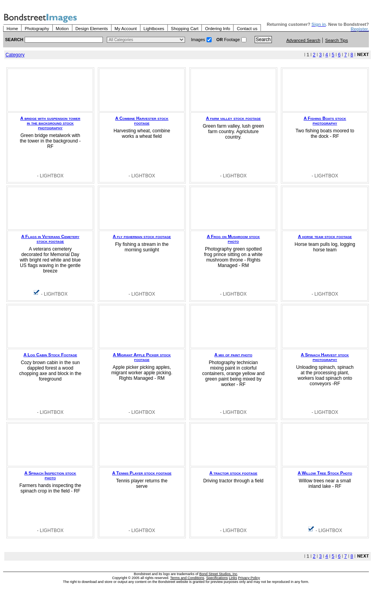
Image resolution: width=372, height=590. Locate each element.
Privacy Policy (249, 578)
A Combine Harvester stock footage (142, 120)
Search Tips (336, 40)
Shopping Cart (184, 28)
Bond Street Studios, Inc (218, 574)
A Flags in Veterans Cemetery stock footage (50, 239)
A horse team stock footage (325, 236)
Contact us (247, 28)
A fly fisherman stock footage (142, 236)
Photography (37, 28)
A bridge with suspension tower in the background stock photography (50, 123)
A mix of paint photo (233, 354)
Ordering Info (217, 28)
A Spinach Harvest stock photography (325, 357)
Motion (62, 28)
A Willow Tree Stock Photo (325, 473)
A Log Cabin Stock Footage (50, 354)
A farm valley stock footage (233, 118)
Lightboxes (154, 28)
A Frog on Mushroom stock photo (233, 239)
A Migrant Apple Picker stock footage (142, 357)
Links (233, 578)
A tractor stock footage (233, 473)
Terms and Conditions (187, 578)
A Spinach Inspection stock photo (50, 475)
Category (15, 55)
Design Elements (91, 28)
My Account (126, 28)
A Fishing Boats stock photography (325, 120)
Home (12, 28)
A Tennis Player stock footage (141, 473)
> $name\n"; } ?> (146, 40)
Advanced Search (303, 40)
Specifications (217, 578)
